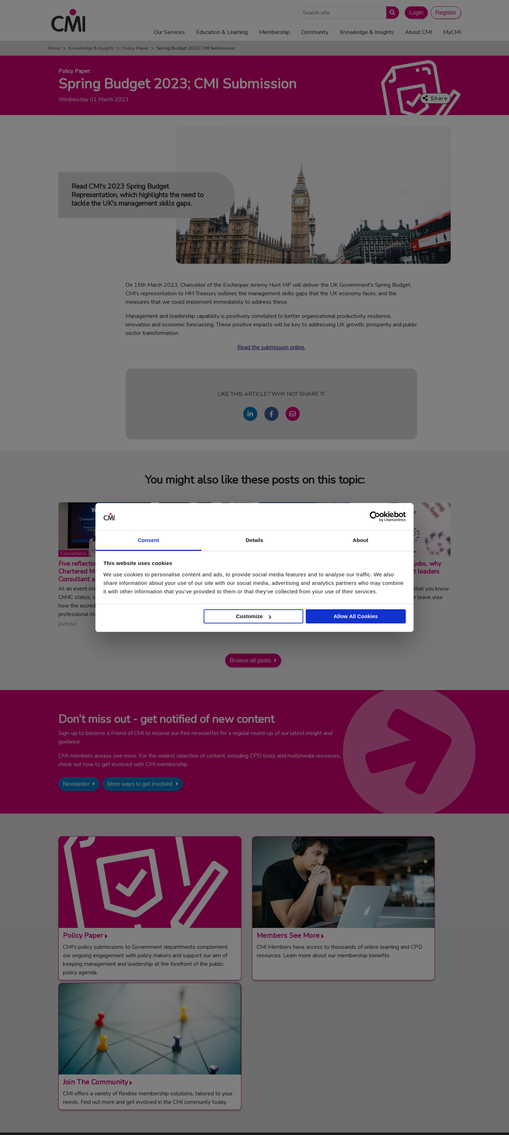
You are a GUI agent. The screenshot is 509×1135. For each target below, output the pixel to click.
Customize (253, 616)
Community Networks (263, 1050)
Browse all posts (250, 660)
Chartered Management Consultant (397, 1050)
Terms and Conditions (280, 1119)
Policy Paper (135, 48)
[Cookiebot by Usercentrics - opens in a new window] (375, 517)
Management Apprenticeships (391, 1024)
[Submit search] (391, 12)
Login (416, 13)
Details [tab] (254, 540)
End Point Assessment (382, 1033)
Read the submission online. (271, 347)
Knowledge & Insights (91, 48)
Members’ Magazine (379, 1068)
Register (445, 13)
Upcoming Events (259, 1041)
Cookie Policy (366, 1119)
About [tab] (360, 540)
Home (54, 48)
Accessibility (435, 1119)
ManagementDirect (378, 1059)
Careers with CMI (259, 1059)
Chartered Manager (379, 1041)
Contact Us (251, 1024)
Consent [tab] (148, 540)
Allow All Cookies (356, 616)
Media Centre (254, 1033)
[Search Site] (342, 12)
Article (67, 623)
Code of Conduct (327, 1119)
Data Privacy (401, 1119)
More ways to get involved (139, 784)
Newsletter (76, 784)
